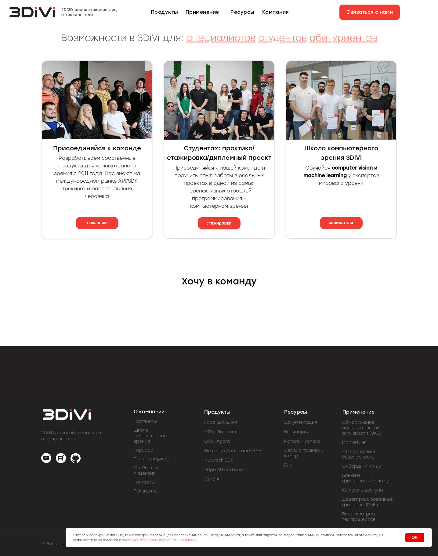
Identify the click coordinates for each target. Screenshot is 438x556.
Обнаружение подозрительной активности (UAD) (361, 428)
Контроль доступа (362, 490)
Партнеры (145, 421)
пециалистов (223, 37)
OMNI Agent (217, 441)
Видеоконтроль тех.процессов (359, 516)
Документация (300, 422)
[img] (46, 458)
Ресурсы (295, 412)
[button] (369, 12)
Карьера (144, 450)
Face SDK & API (220, 422)
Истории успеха (302, 441)
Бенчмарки (296, 431)
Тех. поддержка (151, 459)
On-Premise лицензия (147, 470)
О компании (149, 412)
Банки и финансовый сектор (365, 478)
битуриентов (346, 37)
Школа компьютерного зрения (151, 436)
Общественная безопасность (359, 454)
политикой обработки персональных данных (159, 540)
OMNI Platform (220, 431)
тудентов (285, 37)
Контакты (144, 482)
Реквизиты (145, 491)
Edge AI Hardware (224, 469)
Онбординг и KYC (361, 466)
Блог (289, 465)
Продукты (217, 412)
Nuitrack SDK (219, 460)
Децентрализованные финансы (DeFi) (367, 502)
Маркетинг (354, 442)
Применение (358, 412)
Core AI (212, 479)
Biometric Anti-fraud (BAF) (233, 450)
